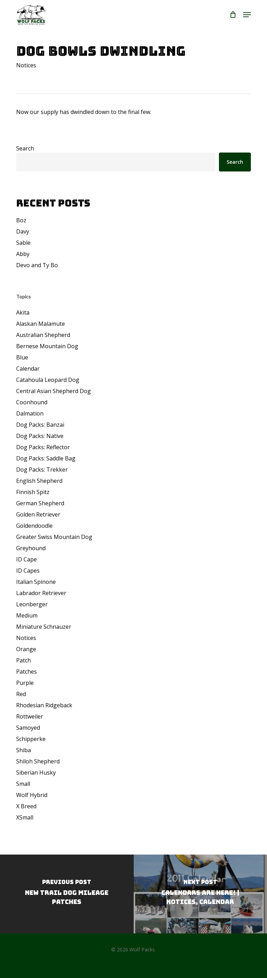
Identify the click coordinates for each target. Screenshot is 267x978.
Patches (26, 671)
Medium (27, 615)
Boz (21, 220)
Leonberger (32, 604)
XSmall (24, 817)
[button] (247, 14)
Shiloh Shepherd (38, 761)
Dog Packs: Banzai (40, 425)
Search (25, 148)
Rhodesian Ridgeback (44, 705)
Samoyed (28, 727)
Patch (23, 660)
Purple (25, 683)
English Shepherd (39, 481)
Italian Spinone (36, 582)
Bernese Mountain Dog (47, 346)
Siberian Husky (36, 772)
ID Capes (28, 570)
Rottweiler (29, 716)
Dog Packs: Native (40, 436)
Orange (26, 649)
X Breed (26, 806)
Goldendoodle (34, 526)
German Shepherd (40, 503)
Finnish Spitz (32, 492)
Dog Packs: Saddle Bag (45, 458)
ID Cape (26, 559)
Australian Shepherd (43, 335)
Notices (26, 65)
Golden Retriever (38, 514)
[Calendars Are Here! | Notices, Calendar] (200, 894)
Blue (22, 357)
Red (21, 694)
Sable (23, 243)
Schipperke (31, 739)
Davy (22, 231)
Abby (22, 254)
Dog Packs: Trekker (42, 469)
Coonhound (31, 402)
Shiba (23, 750)
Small (23, 784)
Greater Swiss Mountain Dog (54, 537)
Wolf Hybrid (31, 795)
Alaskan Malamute (40, 324)
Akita (22, 312)
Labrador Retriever (41, 593)
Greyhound (31, 548)
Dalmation (30, 413)
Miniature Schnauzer (43, 626)
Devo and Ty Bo (37, 265)
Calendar (28, 368)
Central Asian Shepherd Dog (53, 391)
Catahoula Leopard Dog (47, 380)
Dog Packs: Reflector (43, 447)
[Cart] (233, 14)
